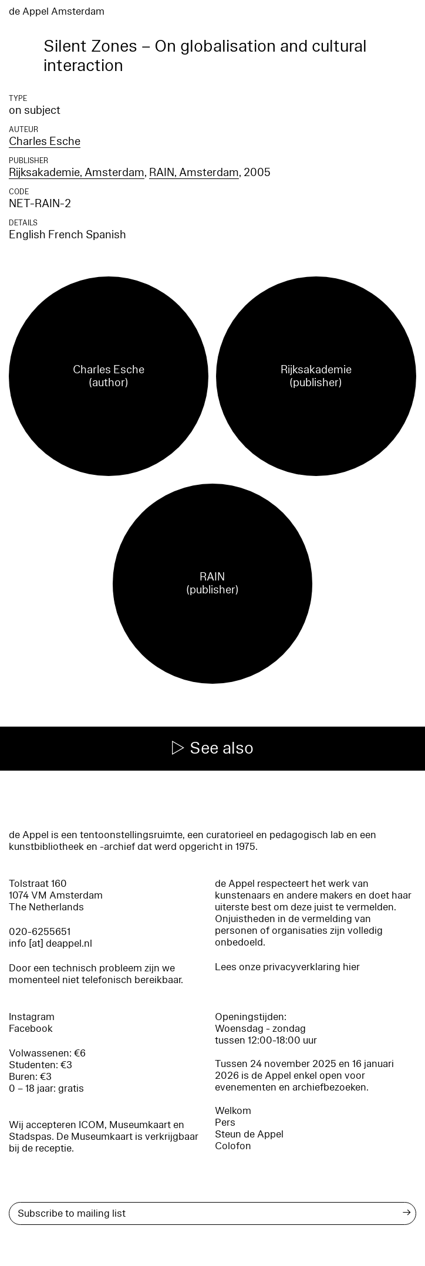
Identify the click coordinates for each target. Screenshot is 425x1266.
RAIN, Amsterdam (194, 172)
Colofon (233, 1146)
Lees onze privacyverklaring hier (287, 967)
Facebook (31, 1028)
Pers (225, 1122)
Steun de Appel (249, 1134)
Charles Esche (44, 141)
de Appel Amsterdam (56, 11)
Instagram (32, 1017)
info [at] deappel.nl (50, 943)
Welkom (233, 1111)
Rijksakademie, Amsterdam (76, 172)
